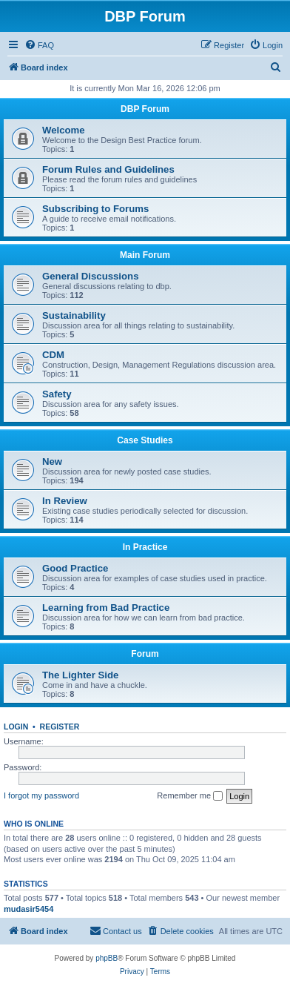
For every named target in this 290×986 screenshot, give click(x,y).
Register (60, 726)
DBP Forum (145, 109)
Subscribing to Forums (95, 208)
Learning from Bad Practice (105, 607)
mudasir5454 (28, 908)
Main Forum (145, 255)
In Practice (145, 547)
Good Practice (75, 568)
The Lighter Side (80, 675)
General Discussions (90, 276)
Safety (57, 394)
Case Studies (144, 440)
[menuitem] (39, 45)
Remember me (190, 796)
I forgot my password (41, 795)
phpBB (106, 958)
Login (16, 726)
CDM (53, 354)
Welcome (63, 130)
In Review (64, 500)
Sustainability (74, 315)
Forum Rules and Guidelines (108, 169)
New (52, 461)
